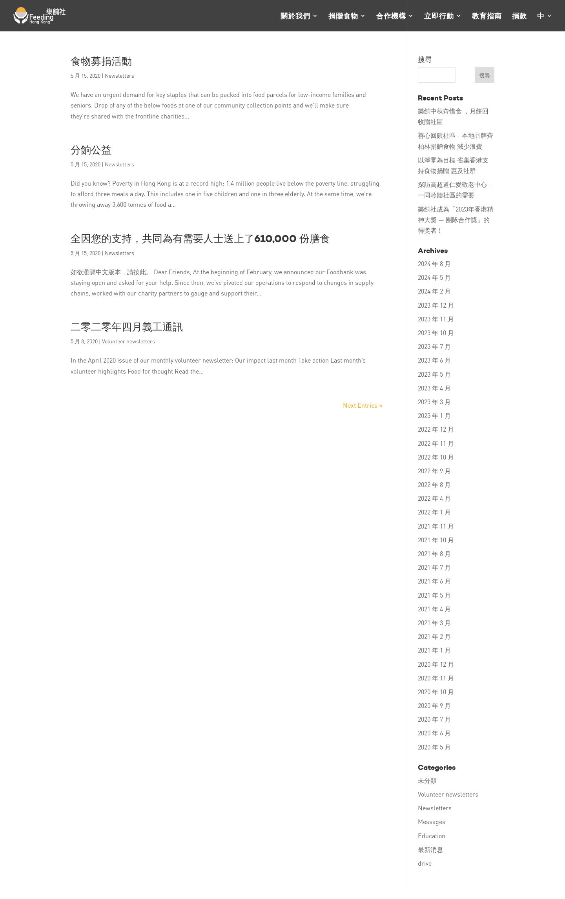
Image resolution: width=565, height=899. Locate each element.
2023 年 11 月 (436, 319)
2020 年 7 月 (434, 719)
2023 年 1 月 (434, 415)
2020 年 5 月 (434, 747)
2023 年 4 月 (434, 388)
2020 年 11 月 (436, 678)
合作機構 (391, 16)
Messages (431, 821)
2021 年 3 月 (434, 622)
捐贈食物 (343, 16)
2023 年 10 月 (436, 332)
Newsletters (119, 75)
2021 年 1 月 (434, 650)
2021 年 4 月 (434, 609)
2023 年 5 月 (434, 374)
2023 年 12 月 (436, 305)
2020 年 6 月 (434, 733)
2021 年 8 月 (434, 553)
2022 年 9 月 (434, 471)
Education (431, 836)
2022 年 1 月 (434, 512)
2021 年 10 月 (436, 540)
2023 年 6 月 (434, 360)
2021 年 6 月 (434, 581)
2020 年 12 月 (436, 664)
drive (425, 863)
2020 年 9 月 (434, 705)
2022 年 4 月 (434, 498)
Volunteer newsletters (128, 341)
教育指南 (487, 16)
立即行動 (439, 16)
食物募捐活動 (101, 61)
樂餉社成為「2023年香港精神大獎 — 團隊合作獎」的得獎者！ (455, 219)
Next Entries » (363, 405)
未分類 (427, 780)
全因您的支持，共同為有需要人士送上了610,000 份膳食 (200, 238)
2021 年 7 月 (434, 567)
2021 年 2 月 (434, 636)
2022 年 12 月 (436, 429)
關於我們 (295, 16)
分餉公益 (91, 150)
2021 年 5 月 (434, 595)
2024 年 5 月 (434, 277)
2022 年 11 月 (436, 443)
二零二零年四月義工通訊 (127, 327)
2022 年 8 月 (434, 484)
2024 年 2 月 (434, 291)
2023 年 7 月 (434, 346)
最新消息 (430, 849)
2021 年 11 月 (436, 526)
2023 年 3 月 (434, 402)
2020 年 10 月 (436, 691)
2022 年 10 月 (436, 457)
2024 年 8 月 (434, 263)
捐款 (519, 16)
